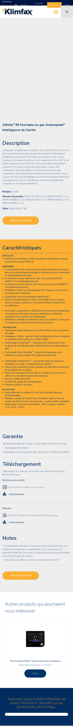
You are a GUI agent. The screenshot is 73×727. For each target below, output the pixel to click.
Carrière (24, 5)
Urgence (54, 5)
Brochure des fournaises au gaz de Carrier (26, 487)
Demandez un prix (21, 220)
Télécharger (16, 494)
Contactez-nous (38, 5)
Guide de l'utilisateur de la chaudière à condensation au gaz (33, 515)
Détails (35, 673)
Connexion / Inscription (7, 5)
